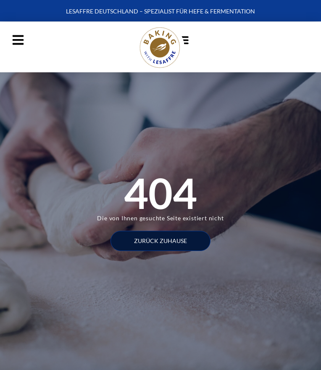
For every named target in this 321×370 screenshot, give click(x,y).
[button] (17, 39)
